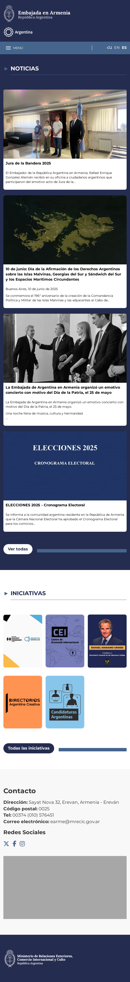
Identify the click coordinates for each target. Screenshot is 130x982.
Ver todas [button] (18, 549)
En (115, 32)
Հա (105, 32)
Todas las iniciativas (29, 748)
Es (124, 32)
